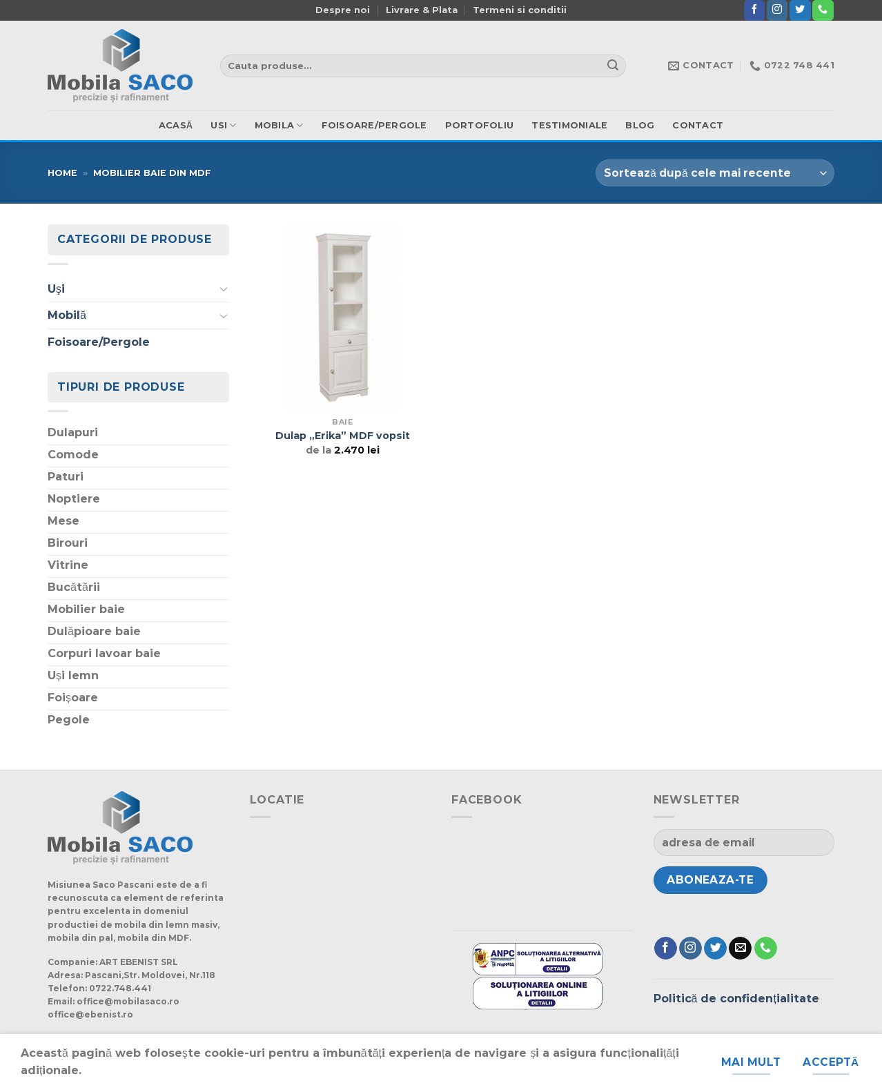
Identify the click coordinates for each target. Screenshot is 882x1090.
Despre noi (342, 10)
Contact (697, 125)
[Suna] (822, 10)
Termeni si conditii (520, 10)
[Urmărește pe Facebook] (754, 10)
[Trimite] (613, 66)
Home (62, 173)
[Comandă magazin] (715, 172)
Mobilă (67, 315)
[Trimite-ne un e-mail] (740, 948)
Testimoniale (569, 125)
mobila (279, 125)
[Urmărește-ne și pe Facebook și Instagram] (777, 10)
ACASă (176, 125)
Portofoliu (479, 125)
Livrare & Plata (422, 10)
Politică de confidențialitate (736, 998)
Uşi (56, 288)
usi (223, 125)
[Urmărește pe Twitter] (800, 10)
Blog (639, 125)
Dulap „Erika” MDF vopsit (342, 435)
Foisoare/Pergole (374, 125)
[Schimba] (223, 288)
